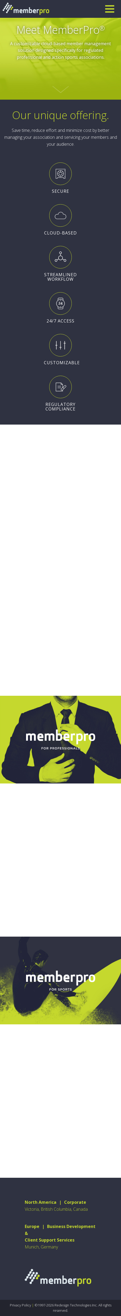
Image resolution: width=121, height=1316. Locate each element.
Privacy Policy (20, 1305)
